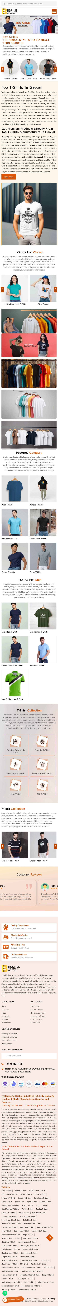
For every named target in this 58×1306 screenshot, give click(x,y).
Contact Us (5, 1016)
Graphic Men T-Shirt (30, 1260)
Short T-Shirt (29, 1282)
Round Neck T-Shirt (37, 1016)
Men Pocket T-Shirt (38, 1264)
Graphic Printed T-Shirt (10, 1205)
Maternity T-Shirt (8, 1289)
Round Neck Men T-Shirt (10, 1220)
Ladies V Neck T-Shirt (45, 1282)
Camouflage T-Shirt (28, 1253)
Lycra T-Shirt (19, 1202)
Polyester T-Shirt (8, 1198)
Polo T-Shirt (6, 1231)
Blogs (3, 1013)
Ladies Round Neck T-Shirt (31, 1271)
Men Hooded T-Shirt (31, 1249)
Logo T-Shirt (28, 1235)
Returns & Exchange (9, 1037)
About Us (5, 1009)
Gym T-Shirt (32, 1202)
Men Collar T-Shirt (27, 1227)
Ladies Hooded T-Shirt (27, 1289)
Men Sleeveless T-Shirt (10, 1260)
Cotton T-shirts (36, 1019)
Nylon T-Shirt (27, 1205)
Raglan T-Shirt (42, 1209)
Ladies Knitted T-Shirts (31, 1286)
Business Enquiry (12, 1299)
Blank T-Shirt (6, 1202)
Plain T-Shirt (10, 79)
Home (3, 1006)
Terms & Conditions (8, 1040)
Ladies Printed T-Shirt (10, 1267)
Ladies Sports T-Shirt (25, 1278)
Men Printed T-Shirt (28, 1216)
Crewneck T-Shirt (8, 1213)
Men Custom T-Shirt (45, 1227)
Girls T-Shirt (48, 1267)
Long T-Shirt (47, 1275)
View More (9, 177)
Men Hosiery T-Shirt (9, 1264)
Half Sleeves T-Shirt (47, 79)
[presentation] (2, 69)
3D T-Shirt (24, 1264)
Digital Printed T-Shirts (10, 1249)
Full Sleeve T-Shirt (41, 1198)
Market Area (6, 1023)
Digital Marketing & (32, 1301)
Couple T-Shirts (7, 1278)
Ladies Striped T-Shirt (10, 1286)
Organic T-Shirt (42, 1205)
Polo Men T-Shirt (29, 1220)
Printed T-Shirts (29, 79)
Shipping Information (9, 1033)
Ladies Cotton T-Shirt (10, 1271)
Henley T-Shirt (23, 1213)
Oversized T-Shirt (24, 1198)
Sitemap (4, 1019)
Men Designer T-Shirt (9, 1253)
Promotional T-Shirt (9, 1216)
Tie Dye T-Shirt (27, 1209)
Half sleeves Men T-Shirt (10, 1235)
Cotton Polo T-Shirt (9, 1227)
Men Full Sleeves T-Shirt (10, 1238)
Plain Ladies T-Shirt (9, 1275)
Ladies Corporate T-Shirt (11, 1282)
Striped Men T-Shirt (9, 1257)
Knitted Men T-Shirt (9, 1246)
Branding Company (46, 1301)
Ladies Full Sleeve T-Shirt (29, 1275)
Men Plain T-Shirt (38, 1213)
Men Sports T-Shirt (39, 1231)
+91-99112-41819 (14, 1064)
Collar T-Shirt (35, 1023)
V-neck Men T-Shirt (27, 1257)
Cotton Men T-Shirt (21, 1231)
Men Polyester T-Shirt (32, 1224)
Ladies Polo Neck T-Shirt (31, 1267)
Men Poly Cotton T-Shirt (29, 1246)
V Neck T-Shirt (45, 1202)
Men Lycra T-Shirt (8, 1242)
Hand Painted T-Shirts (10, 1209)
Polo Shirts (44, 1260)
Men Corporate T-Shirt (26, 1242)
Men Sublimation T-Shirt (11, 1224)
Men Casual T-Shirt (30, 1238)
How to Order (6, 1043)
